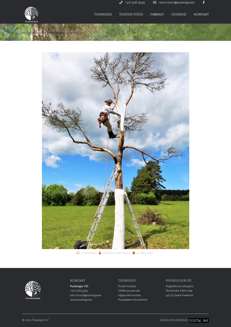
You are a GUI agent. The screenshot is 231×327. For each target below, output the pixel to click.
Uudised (178, 14)
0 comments (88, 253)
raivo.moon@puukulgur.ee (176, 2)
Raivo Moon (123, 253)
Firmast (157, 14)
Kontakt (201, 14)
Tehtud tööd (131, 14)
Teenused (103, 14)
